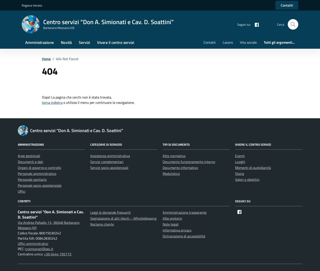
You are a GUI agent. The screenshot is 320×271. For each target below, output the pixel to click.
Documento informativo (180, 167)
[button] (293, 24)
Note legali (171, 224)
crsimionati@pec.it (39, 248)
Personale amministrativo (37, 173)
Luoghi (240, 161)
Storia (239, 173)
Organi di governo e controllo (39, 167)
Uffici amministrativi (33, 243)
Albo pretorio (172, 218)
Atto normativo (174, 155)
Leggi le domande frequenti (110, 212)
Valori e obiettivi (247, 179)
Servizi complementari (107, 161)
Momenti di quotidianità (253, 167)
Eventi (240, 155)
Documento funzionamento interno (189, 161)
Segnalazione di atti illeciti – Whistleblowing (123, 218)
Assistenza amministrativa (110, 155)
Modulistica (171, 173)
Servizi (84, 42)
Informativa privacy (177, 230)
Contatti (287, 5)
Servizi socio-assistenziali (109, 167)
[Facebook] (255, 24)
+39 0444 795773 (57, 254)
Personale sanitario (32, 179)
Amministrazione (39, 42)
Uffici (21, 191)
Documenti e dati (30, 161)
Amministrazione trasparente (185, 212)
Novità (66, 42)
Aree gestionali (29, 155)
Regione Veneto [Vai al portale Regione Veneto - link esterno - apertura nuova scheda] (32, 5)
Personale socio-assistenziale (39, 185)
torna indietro (52, 102)
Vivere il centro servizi (115, 42)
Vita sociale (248, 42)
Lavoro (228, 42)
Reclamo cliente (102, 224)
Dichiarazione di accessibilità (184, 236)
